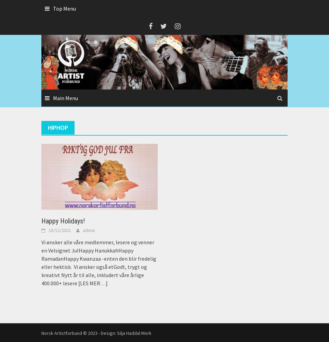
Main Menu (65, 98)
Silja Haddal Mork (134, 333)
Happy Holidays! (63, 221)
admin (89, 230)
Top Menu (64, 8)
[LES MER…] (92, 283)
